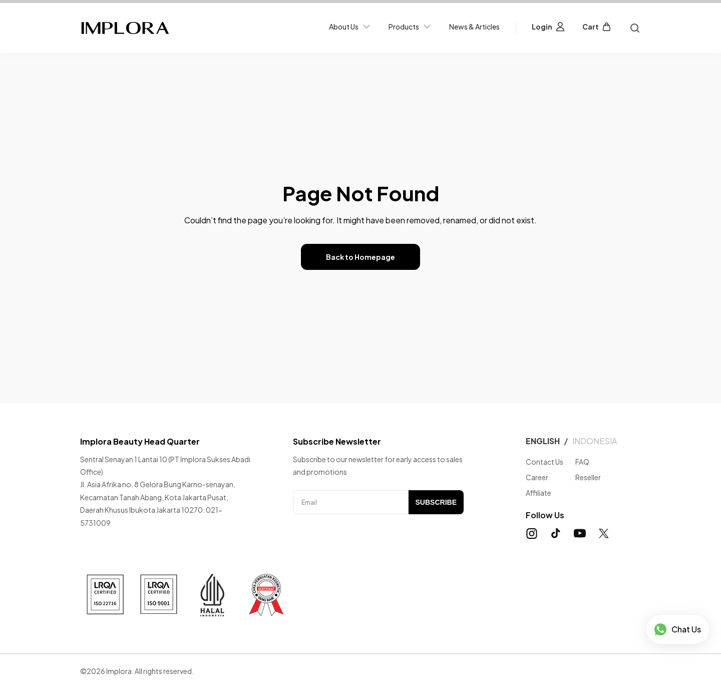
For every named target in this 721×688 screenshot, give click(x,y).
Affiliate (538, 492)
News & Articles (474, 26)
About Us (351, 27)
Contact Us (544, 461)
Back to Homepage (360, 256)
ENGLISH (543, 441)
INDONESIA (594, 441)
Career (537, 477)
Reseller (588, 477)
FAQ (582, 461)
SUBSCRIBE (436, 502)
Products (411, 27)
